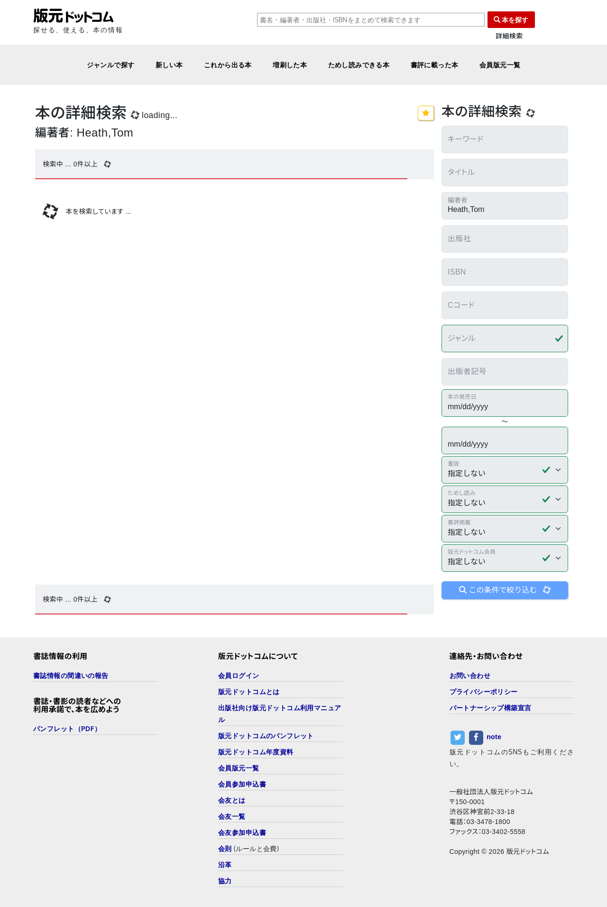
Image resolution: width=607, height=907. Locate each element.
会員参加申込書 (242, 784)
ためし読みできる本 (359, 65)
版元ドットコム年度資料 (256, 752)
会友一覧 (232, 816)
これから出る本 (228, 65)
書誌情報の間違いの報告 (71, 675)
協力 (225, 881)
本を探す (511, 20)
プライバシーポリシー (484, 691)
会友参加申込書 (242, 832)
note (494, 737)
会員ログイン (238, 675)
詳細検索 (509, 36)
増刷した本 (290, 65)
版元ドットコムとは (249, 691)
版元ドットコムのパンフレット (266, 736)
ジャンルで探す (111, 65)
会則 (225, 848)
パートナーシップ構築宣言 (491, 708)
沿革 (225, 865)
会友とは (232, 800)
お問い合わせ (470, 675)
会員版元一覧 (500, 65)
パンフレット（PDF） (67, 728)
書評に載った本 (435, 65)
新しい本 (169, 65)
